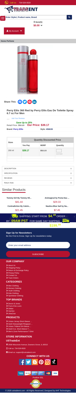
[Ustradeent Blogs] (35, 362)
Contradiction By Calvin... (19, 206)
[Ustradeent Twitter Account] (28, 362)
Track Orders (12, 278)
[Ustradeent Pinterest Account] (41, 362)
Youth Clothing (13, 291)
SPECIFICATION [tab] (38, 173)
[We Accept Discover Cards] (28, 373)
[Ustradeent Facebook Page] (22, 362)
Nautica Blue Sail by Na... (57, 206)
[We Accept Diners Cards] (34, 373)
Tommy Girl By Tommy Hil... (19, 198)
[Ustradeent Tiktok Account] (54, 362)
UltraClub (11, 314)
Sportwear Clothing (14, 296)
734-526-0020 (25, 3)
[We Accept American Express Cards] (21, 373)
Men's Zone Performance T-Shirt (19, 331)
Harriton (10, 311)
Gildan (9, 309)
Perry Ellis (18, 129)
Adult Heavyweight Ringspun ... (19, 324)
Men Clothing (12, 286)
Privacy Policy (12, 273)
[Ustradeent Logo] (23, 9)
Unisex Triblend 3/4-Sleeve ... (18, 326)
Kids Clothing (12, 293)
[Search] (69, 17)
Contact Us (11, 275)
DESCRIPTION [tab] (38, 169)
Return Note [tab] (38, 183)
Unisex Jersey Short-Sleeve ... (19, 321)
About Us (10, 265)
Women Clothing (13, 288)
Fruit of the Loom (14, 306)
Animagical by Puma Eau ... (57, 198)
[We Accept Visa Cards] (55, 373)
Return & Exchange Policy (17, 270)
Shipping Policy (13, 268)
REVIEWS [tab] (38, 178)
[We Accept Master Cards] (48, 373)
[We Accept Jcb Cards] (41, 373)
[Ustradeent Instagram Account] (48, 362)
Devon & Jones (13, 304)
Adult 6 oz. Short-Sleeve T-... (18, 329)
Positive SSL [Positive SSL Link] (38, 377)
